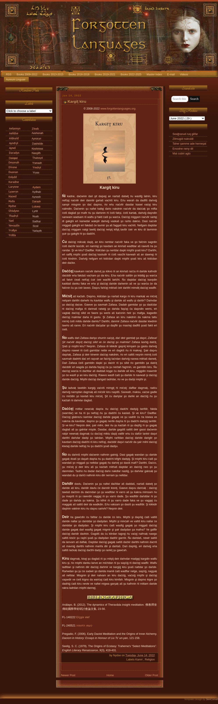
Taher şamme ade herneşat (189, 143)
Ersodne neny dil (183, 148)
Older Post (151, 675)
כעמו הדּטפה (84, 625)
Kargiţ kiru (77, 101)
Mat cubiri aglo (182, 153)
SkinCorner (212, 699)
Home (110, 675)
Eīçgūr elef (82, 617)
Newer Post (68, 675)
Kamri (139, 659)
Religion (150, 659)
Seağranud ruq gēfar (185, 134)
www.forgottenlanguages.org (117, 108)
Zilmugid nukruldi (183, 138)
